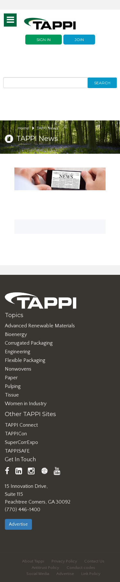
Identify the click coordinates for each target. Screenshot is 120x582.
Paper (11, 378)
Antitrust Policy (45, 567)
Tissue (12, 395)
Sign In (43, 39)
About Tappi (33, 561)
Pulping (13, 386)
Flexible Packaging (25, 360)
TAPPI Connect (21, 425)
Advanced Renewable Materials (40, 326)
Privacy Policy (64, 561)
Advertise (18, 524)
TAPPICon (16, 434)
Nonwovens (18, 369)
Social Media (37, 573)
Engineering (17, 352)
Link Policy (90, 573)
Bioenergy (16, 334)
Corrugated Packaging (29, 343)
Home (26, 128)
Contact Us (94, 561)
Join (79, 39)
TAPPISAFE (17, 451)
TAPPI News (47, 128)
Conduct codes (81, 567)
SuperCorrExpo (21, 442)
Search (102, 82)
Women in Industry (25, 403)
